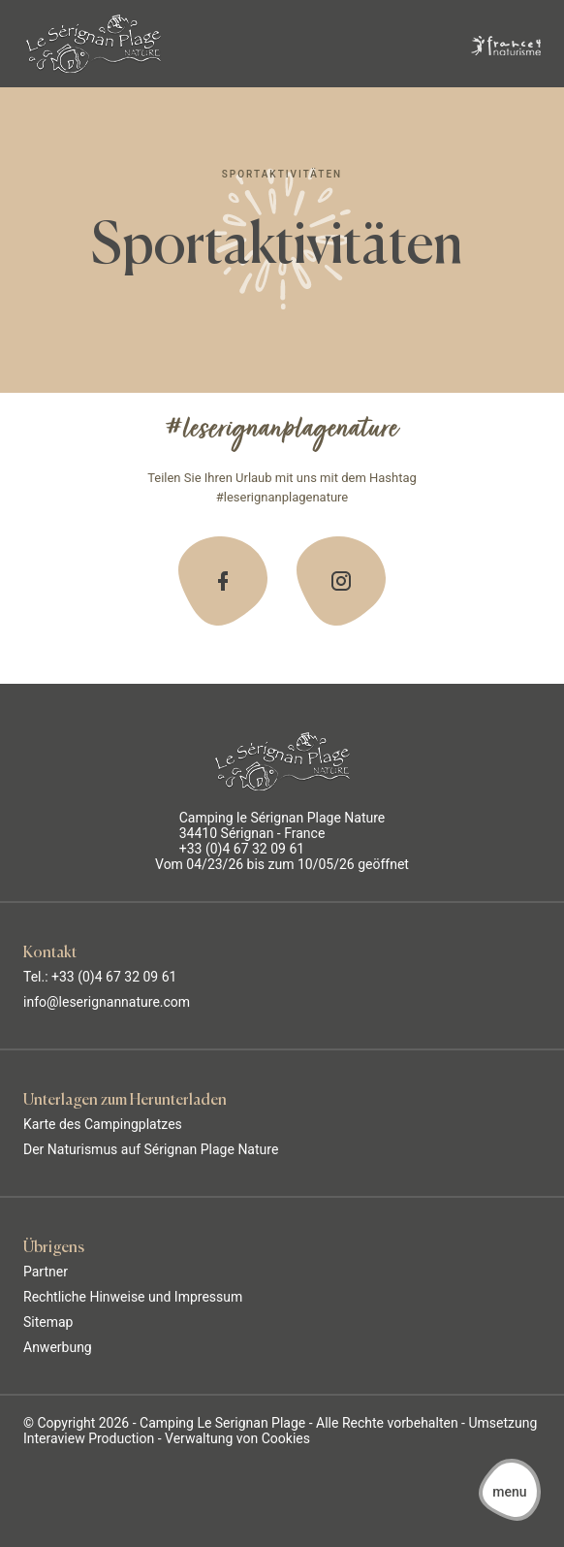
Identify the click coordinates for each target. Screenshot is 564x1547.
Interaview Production (88, 1438)
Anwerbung (57, 1347)
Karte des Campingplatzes (102, 1124)
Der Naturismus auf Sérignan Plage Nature (150, 1149)
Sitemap (48, 1322)
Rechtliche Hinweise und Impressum (132, 1297)
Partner (45, 1271)
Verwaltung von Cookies (237, 1438)
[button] (510, 1491)
